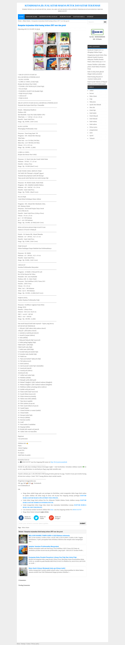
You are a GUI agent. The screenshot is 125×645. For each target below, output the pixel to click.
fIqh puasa (93, 102)
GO (105, 22)
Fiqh (91, 99)
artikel (91, 90)
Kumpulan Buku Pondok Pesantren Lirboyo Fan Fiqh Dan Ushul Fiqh (53, 557)
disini (52, 510)
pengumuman (94, 130)
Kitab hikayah (94, 116)
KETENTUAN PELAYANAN (48, 16)
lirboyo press (93, 127)
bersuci (92, 93)
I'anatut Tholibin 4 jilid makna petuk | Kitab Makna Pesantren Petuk (97, 67)
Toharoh (92, 138)
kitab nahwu (93, 124)
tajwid (91, 135)
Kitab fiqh (93, 110)
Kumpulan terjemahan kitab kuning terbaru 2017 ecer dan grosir (42, 25)
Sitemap (90, 16)
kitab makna (93, 121)
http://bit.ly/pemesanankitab (59, 462)
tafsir (91, 133)
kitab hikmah (93, 119)
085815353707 (77, 510)
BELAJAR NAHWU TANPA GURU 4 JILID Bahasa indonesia (49, 535)
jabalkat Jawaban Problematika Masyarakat (44, 546)
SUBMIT (82, 523)
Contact (28, 643)
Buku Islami (26, 21)
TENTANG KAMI (31, 16)
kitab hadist (93, 113)
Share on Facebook (28, 517)
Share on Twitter (43, 517)
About (18, 643)
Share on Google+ (58, 517)
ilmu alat (92, 107)
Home (21, 16)
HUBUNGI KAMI (65, 16)
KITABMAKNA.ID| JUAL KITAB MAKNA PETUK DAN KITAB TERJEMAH (62, 5)
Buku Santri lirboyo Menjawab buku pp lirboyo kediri (47, 568)
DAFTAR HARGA (79, 16)
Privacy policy (35, 643)
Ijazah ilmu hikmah (95, 104)
